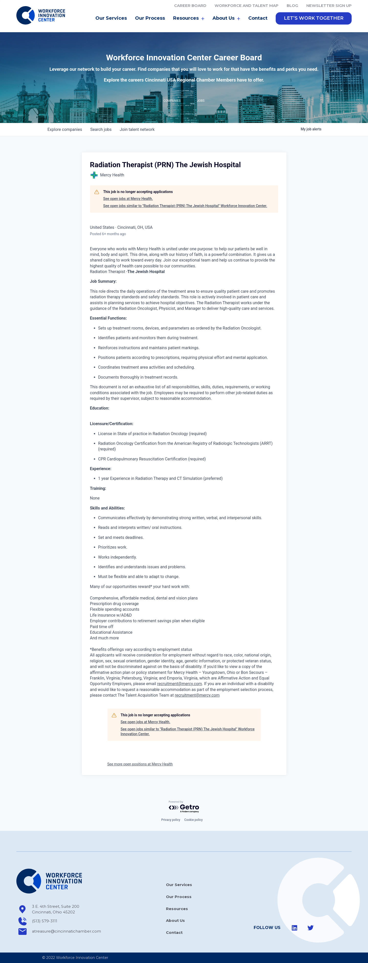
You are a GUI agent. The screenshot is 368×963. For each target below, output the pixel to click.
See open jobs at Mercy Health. (128, 200)
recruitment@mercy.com (179, 684)
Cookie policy (193, 820)
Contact (257, 19)
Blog (292, 5)
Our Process (150, 19)
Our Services (111, 19)
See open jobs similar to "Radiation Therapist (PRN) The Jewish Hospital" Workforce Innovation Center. (185, 207)
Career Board (190, 5)
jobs (100, 130)
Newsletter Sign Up (329, 5)
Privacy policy (170, 820)
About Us (226, 19)
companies (65, 130)
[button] (314, 19)
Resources (188, 19)
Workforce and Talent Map (246, 5)
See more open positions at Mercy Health (140, 765)
